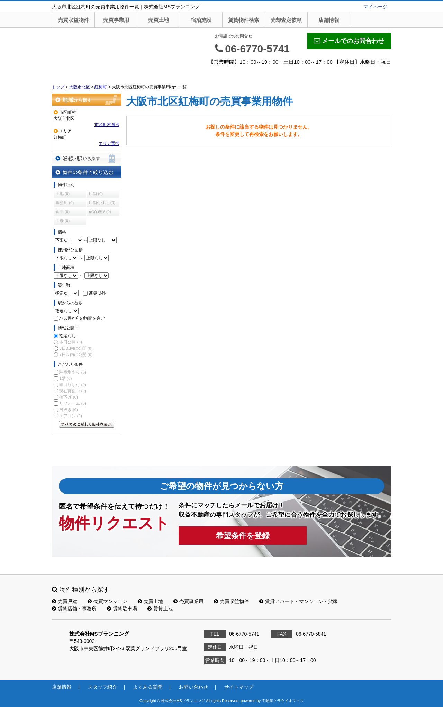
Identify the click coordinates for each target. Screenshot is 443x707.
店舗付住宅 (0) (102, 202)
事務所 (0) (64, 202)
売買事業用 (116, 20)
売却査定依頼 (286, 20)
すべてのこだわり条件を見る (86, 424)
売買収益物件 (73, 20)
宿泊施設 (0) (100, 211)
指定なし (67, 335)
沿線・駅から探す (86, 158)
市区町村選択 (106, 124)
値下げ (68, 397)
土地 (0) (62, 193)
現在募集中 (72, 391)
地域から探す (86, 100)
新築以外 (97, 293)
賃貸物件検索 (243, 20)
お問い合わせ (193, 687)
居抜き (68, 409)
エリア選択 (109, 143)
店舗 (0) (96, 193)
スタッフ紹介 (102, 687)
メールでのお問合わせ (349, 40)
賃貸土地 (160, 608)
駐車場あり (72, 372)
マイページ (375, 6)
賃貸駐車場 (122, 608)
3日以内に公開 (75, 348)
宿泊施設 (201, 20)
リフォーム (72, 403)
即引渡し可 (72, 384)
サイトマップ (238, 687)
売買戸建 (64, 601)
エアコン (70, 415)
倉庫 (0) (62, 211)
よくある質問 (147, 687)
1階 (65, 378)
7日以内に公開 (75, 354)
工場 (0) (62, 220)
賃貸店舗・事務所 (74, 608)
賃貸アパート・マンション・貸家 (298, 601)
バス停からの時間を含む (82, 318)
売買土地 (158, 20)
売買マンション (107, 601)
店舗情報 (328, 20)
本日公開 (70, 342)
